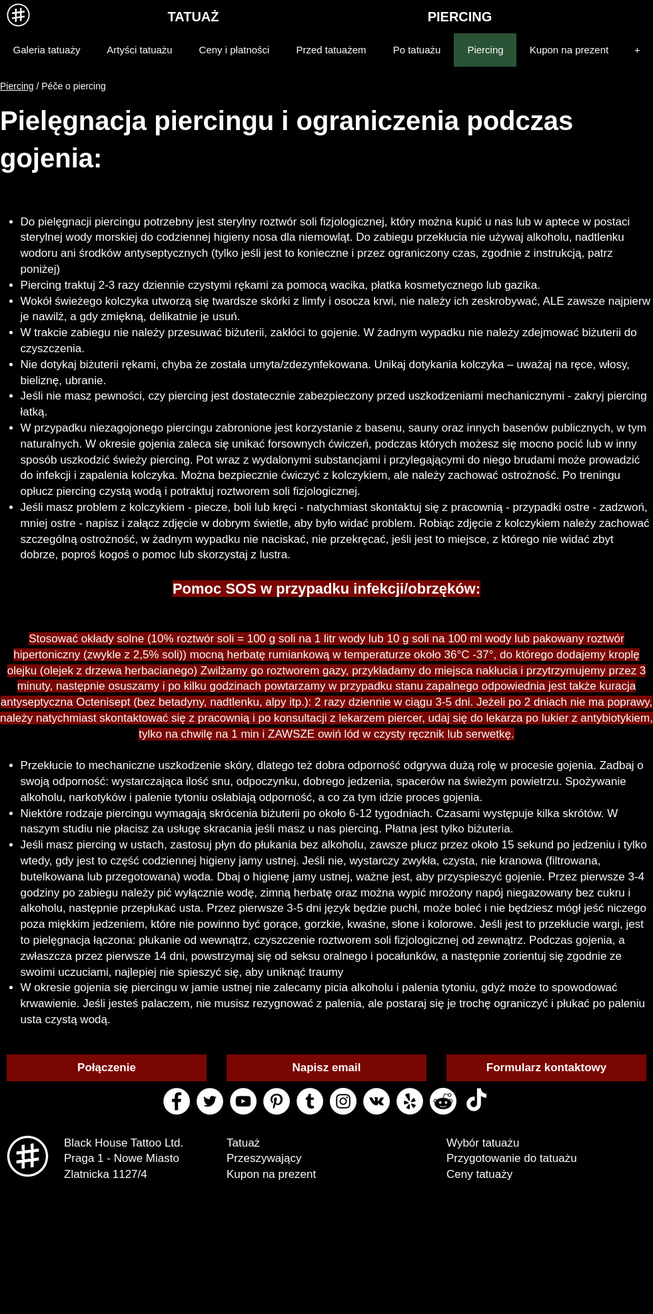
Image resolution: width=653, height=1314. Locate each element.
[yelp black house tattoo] (409, 1101)
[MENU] (18, 15)
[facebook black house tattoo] (176, 1101)
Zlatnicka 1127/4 (105, 1174)
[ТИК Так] (476, 1101)
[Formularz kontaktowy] (546, 1068)
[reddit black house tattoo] (443, 1101)
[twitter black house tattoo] (210, 1101)
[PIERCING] (459, 16)
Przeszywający (264, 1158)
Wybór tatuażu (482, 1143)
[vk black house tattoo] (376, 1101)
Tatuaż (243, 1143)
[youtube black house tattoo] (243, 1101)
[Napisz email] (326, 1068)
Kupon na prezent (271, 1174)
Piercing (17, 86)
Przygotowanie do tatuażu (511, 1158)
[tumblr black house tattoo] (310, 1101)
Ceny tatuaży (479, 1174)
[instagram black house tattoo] (343, 1101)
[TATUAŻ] (193, 16)
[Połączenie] (107, 1068)
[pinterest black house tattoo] (276, 1101)
